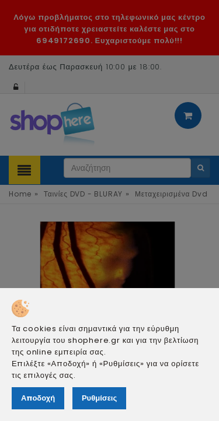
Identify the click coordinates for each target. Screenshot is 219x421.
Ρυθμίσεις (99, 398)
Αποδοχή (38, 398)
